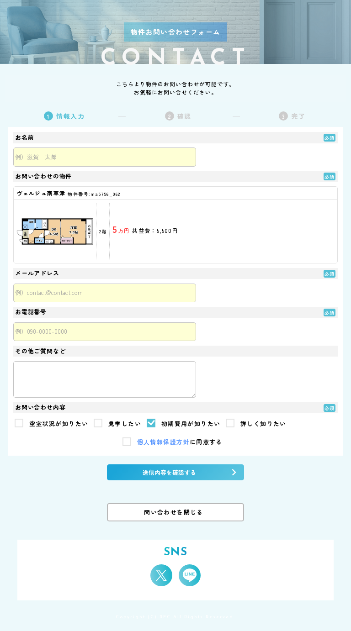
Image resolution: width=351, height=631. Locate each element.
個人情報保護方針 (163, 442)
